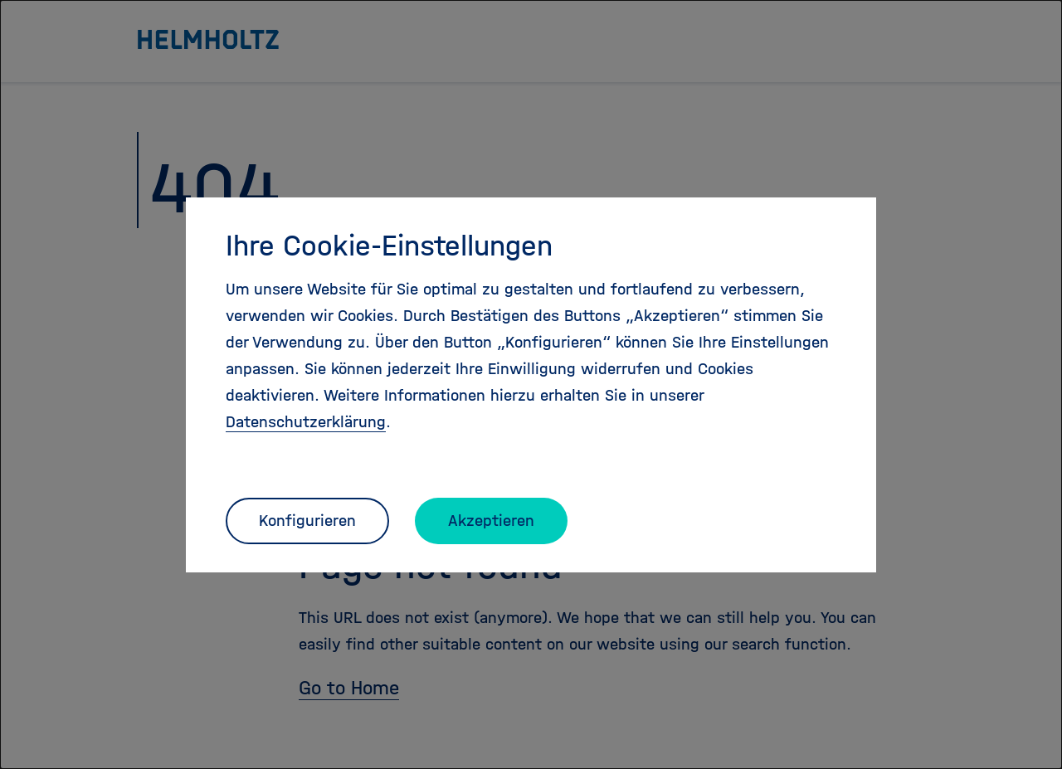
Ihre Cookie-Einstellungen (389, 245)
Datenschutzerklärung (306, 421)
